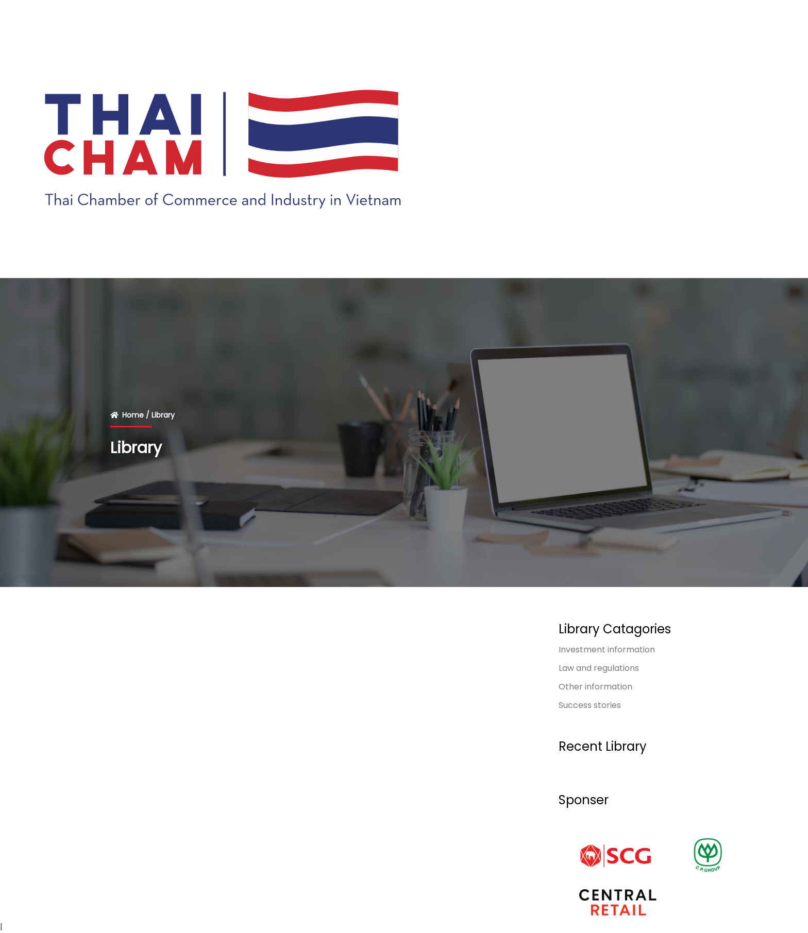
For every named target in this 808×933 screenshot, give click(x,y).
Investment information (607, 649)
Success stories (590, 705)
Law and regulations (599, 668)
